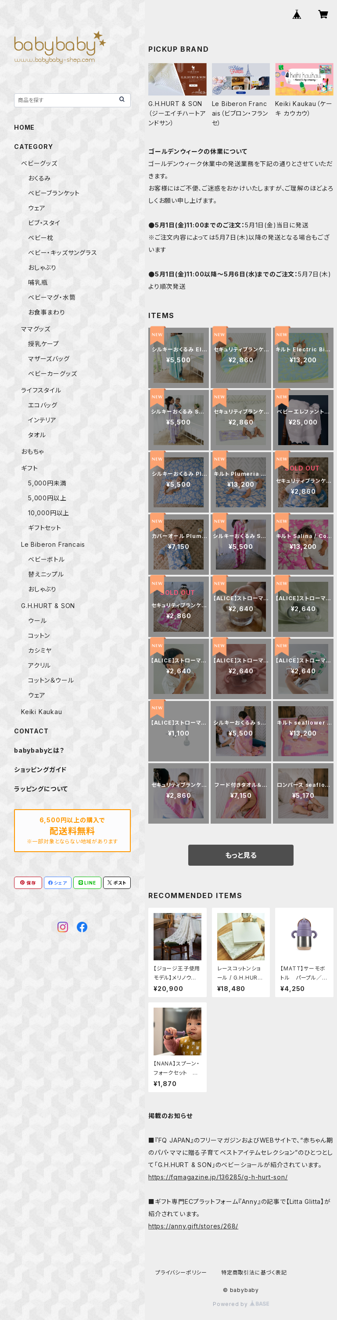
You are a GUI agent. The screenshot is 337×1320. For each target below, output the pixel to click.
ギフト (29, 468)
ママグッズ (35, 329)
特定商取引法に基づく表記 (254, 1272)
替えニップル (46, 574)
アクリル (39, 665)
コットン (39, 635)
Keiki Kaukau (41, 711)
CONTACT (31, 731)
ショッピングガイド (40, 769)
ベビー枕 (41, 237)
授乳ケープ (43, 343)
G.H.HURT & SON (48, 605)
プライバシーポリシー (181, 1272)
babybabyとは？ (39, 750)
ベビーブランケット (54, 193)
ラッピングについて (41, 789)
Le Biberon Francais (53, 544)
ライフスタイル (41, 390)
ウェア (36, 208)
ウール (37, 620)
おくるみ (39, 178)
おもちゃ (32, 451)
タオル (37, 435)
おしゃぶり (42, 267)
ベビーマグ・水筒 (51, 297)
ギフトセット (44, 527)
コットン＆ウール (51, 680)
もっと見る (241, 855)
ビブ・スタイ (44, 222)
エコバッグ (42, 405)
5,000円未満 (47, 483)
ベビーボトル (46, 559)
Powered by (241, 1304)
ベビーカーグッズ (52, 373)
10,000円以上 (48, 513)
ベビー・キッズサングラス (62, 252)
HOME (24, 127)
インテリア (42, 420)
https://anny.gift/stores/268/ (193, 1226)
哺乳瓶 (37, 282)
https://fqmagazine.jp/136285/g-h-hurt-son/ (218, 1177)
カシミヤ (40, 650)
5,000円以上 (47, 498)
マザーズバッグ (49, 358)
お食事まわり (46, 312)
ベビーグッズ (39, 163)
